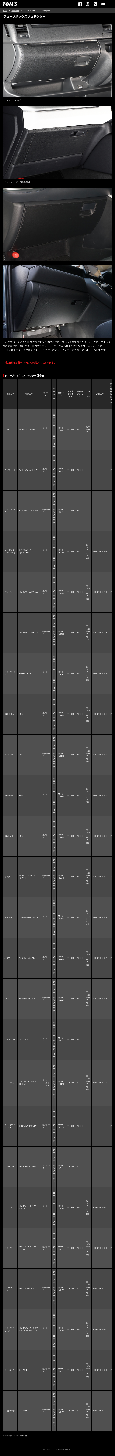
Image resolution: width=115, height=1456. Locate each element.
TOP (5, 11)
